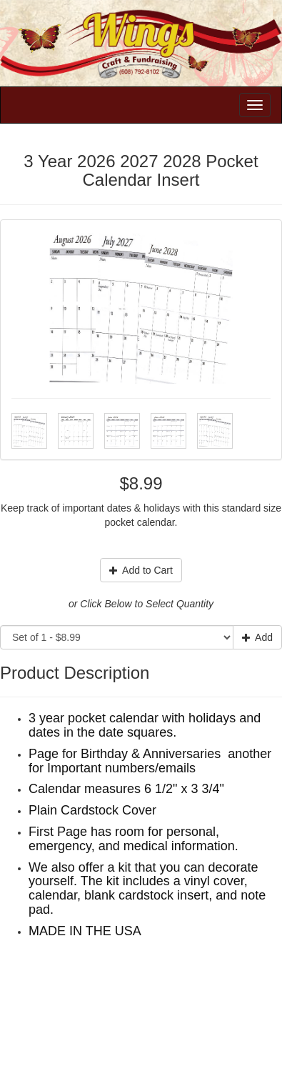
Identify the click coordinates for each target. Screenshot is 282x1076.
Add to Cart (141, 570)
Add (257, 637)
